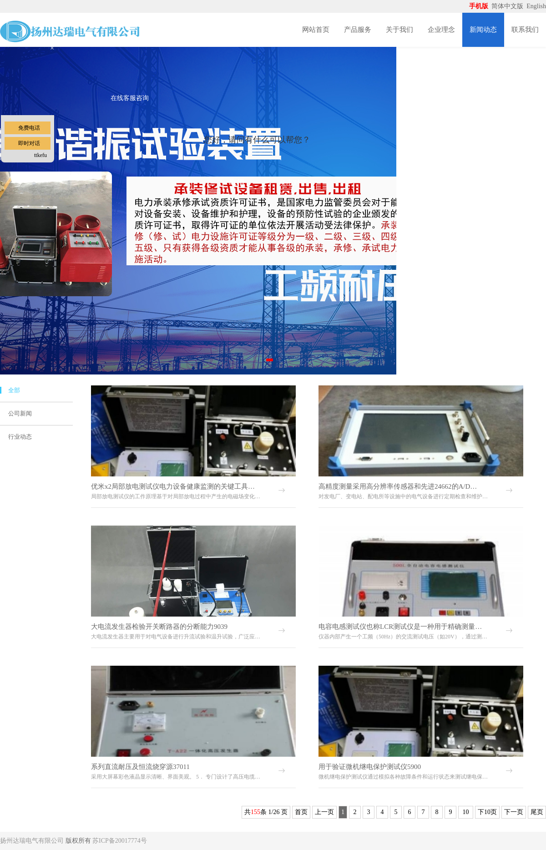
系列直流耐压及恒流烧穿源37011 (140, 766)
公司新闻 (20, 413)
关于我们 (399, 29)
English (536, 6)
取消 (237, 182)
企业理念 (441, 29)
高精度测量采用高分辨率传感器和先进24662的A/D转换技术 (400, 486)
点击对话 (293, 183)
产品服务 (357, 29)
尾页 (537, 812)
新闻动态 (483, 29)
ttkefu (40, 155)
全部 (14, 390)
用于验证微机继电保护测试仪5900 (369, 766)
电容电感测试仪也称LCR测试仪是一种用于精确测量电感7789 (400, 626)
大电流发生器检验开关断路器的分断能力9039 (159, 626)
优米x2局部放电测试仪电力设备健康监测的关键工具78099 (173, 486)
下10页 (487, 812)
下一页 (513, 812)
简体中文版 (508, 6)
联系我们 (525, 29)
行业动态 (20, 436)
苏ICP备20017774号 (119, 840)
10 (465, 812)
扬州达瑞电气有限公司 (32, 840)
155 (255, 812)
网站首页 (315, 29)
